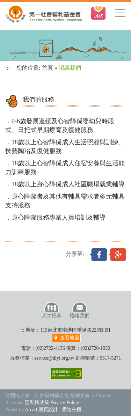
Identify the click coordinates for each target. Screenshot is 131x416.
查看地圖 (66, 337)
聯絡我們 (79, 309)
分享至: (75, 254)
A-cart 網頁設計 (41, 409)
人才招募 (51, 309)
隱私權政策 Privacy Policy (52, 402)
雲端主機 (71, 409)
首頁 (47, 68)
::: (7, 68)
